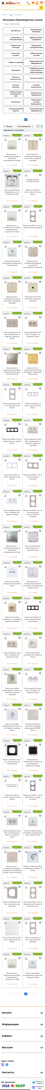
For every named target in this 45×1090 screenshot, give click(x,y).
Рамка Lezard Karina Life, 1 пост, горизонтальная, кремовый (12, 904)
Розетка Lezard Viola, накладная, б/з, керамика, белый (12, 584)
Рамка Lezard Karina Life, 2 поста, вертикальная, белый (12, 406)
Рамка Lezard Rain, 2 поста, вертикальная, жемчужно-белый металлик (33, 904)
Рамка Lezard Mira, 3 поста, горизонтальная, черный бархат (12, 441)
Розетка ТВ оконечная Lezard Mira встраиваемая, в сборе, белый (12, 263)
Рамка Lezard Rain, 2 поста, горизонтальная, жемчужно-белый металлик (33, 513)
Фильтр (8, 126)
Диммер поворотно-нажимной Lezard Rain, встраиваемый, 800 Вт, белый (33, 727)
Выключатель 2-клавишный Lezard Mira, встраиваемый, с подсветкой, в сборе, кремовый (12, 977)
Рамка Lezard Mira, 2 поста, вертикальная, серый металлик (32, 797)
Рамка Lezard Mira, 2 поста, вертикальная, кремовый (32, 227)
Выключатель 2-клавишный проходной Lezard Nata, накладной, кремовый (12, 300)
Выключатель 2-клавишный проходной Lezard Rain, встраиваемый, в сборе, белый (33, 585)
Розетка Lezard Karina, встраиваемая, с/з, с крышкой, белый (33, 548)
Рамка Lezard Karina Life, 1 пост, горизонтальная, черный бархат (12, 762)
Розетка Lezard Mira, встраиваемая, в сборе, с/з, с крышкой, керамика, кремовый (12, 691)
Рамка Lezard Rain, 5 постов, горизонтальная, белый (33, 192)
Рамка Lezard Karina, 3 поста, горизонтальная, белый (32, 406)
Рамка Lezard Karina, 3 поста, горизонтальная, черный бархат (32, 619)
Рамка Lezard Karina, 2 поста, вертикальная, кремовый (33, 940)
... (11, 14)
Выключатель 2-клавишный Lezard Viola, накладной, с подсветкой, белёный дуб (33, 371)
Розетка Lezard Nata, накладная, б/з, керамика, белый (33, 655)
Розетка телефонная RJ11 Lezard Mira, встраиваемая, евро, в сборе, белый (32, 833)
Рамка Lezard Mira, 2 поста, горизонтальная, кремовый (32, 477)
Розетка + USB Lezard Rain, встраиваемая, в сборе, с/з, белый (32, 868)
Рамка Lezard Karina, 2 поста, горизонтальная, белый (12, 477)
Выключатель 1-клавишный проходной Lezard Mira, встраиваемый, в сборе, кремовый (12, 158)
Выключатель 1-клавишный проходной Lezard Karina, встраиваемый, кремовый (33, 264)
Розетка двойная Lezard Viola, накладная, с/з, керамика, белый (32, 690)
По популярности (23, 126)
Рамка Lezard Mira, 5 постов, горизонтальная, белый (12, 797)
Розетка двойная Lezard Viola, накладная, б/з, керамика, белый (12, 512)
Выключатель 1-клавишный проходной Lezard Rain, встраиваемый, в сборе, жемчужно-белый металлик (12, 870)
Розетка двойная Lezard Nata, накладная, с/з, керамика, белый (32, 334)
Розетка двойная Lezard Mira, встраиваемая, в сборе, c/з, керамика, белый (12, 834)
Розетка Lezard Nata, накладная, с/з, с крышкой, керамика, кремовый (12, 619)
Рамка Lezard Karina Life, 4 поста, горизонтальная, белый (12, 940)
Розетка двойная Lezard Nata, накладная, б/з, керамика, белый (12, 655)
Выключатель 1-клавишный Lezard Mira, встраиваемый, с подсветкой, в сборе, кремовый (12, 230)
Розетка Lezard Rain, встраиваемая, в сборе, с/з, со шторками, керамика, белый (12, 727)
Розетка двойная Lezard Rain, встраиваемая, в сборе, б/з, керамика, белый (12, 335)
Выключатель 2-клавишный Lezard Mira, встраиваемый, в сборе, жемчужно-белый (12, 371)
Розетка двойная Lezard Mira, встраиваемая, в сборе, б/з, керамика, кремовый (32, 442)
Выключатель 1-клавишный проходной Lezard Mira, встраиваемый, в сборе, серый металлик (12, 550)
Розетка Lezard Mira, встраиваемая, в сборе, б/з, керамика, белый (32, 975)
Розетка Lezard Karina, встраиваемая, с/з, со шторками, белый (12, 192)
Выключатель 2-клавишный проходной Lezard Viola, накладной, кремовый (32, 157)
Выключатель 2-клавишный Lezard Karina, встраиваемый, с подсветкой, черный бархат (33, 764)
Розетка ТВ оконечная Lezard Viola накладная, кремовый (33, 299)
